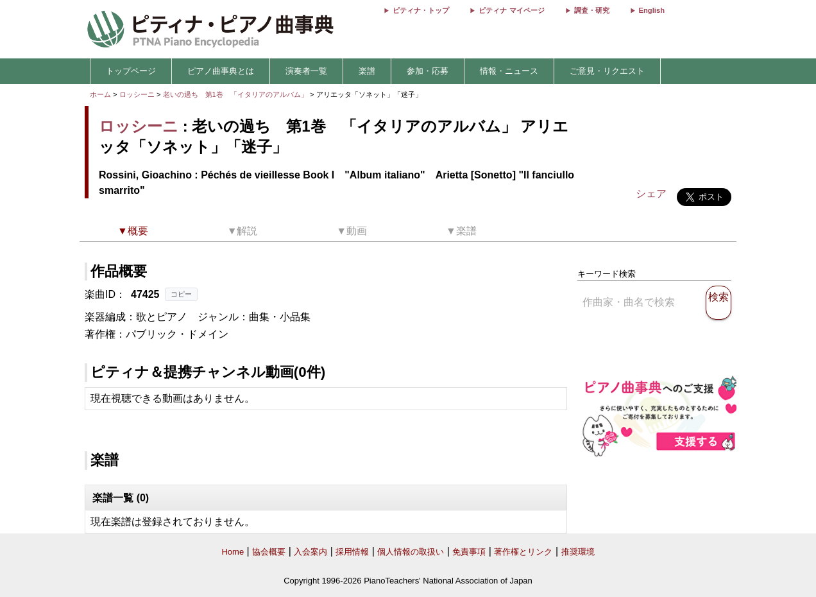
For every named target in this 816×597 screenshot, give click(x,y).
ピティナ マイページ (511, 10)
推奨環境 (578, 552)
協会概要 (268, 552)
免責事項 (469, 552)
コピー (181, 294)
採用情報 (352, 552)
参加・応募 (427, 71)
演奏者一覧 (306, 71)
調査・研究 (591, 10)
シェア (651, 193)
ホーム (100, 94)
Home (232, 552)
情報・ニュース (509, 71)
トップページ (131, 71)
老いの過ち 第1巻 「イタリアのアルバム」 (236, 94)
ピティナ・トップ (421, 10)
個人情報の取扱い (410, 552)
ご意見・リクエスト (607, 71)
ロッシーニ (137, 94)
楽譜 (367, 71)
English (652, 10)
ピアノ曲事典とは (220, 71)
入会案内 (310, 552)
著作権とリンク (523, 552)
